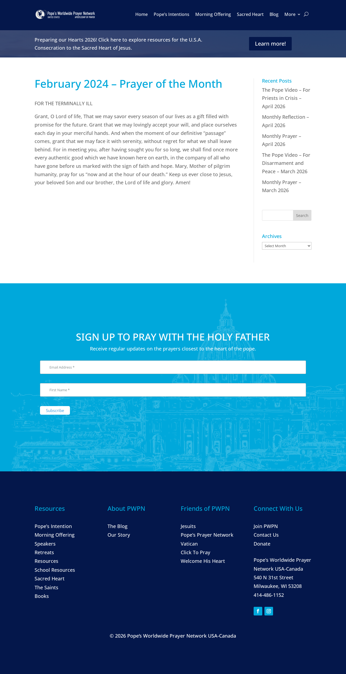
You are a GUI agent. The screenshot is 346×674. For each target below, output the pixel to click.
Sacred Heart (250, 14)
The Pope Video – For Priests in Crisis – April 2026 (286, 98)
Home (141, 14)
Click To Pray (195, 552)
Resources (46, 561)
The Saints (46, 587)
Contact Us (266, 535)
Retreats (44, 552)
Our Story (119, 535)
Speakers (45, 543)
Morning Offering (213, 14)
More (289, 14)
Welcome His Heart (203, 561)
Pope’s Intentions (171, 14)
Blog (274, 14)
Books (42, 596)
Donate (262, 543)
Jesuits (188, 526)
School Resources (55, 570)
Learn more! (270, 43)
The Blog (117, 526)
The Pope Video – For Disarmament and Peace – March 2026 (286, 163)
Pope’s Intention (53, 526)
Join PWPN (266, 526)
